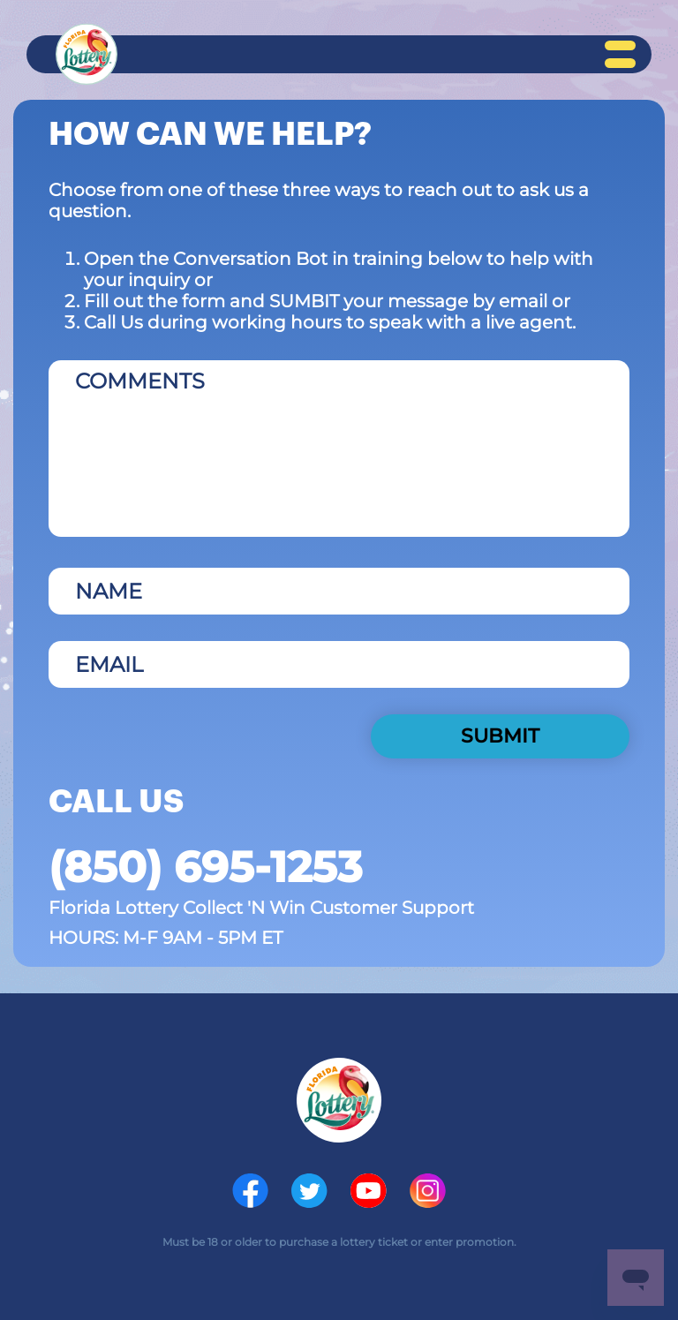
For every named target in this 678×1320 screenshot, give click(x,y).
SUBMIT (500, 736)
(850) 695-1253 (205, 867)
